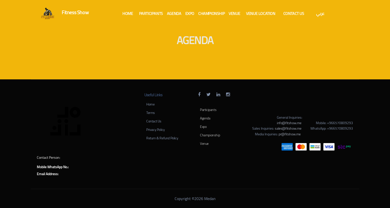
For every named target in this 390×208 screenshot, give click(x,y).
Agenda (205, 118)
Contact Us (153, 121)
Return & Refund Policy (162, 138)
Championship (210, 135)
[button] (127, 13)
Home (150, 104)
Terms (150, 112)
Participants (208, 109)
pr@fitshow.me (290, 134)
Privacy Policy (155, 129)
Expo (203, 126)
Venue (204, 143)
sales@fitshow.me (288, 128)
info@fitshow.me (289, 123)
